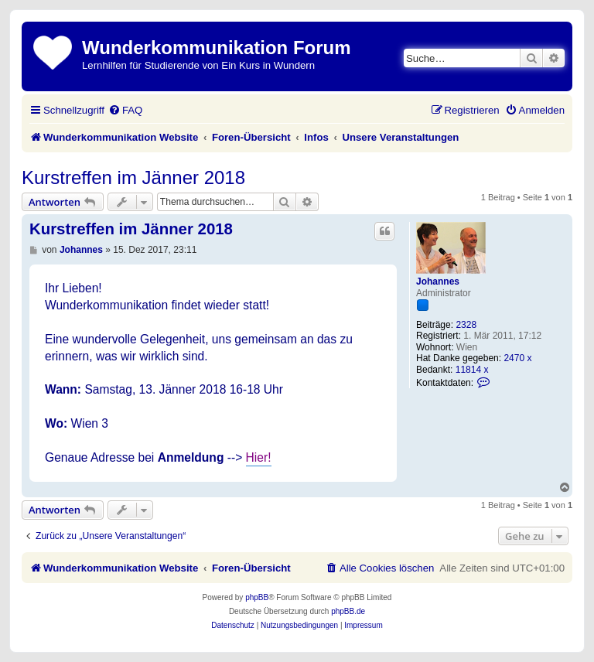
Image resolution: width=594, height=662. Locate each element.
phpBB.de (348, 611)
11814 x (472, 369)
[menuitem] (125, 110)
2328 (466, 324)
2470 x (517, 358)
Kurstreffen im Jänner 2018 (133, 177)
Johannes (437, 281)
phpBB (256, 597)
